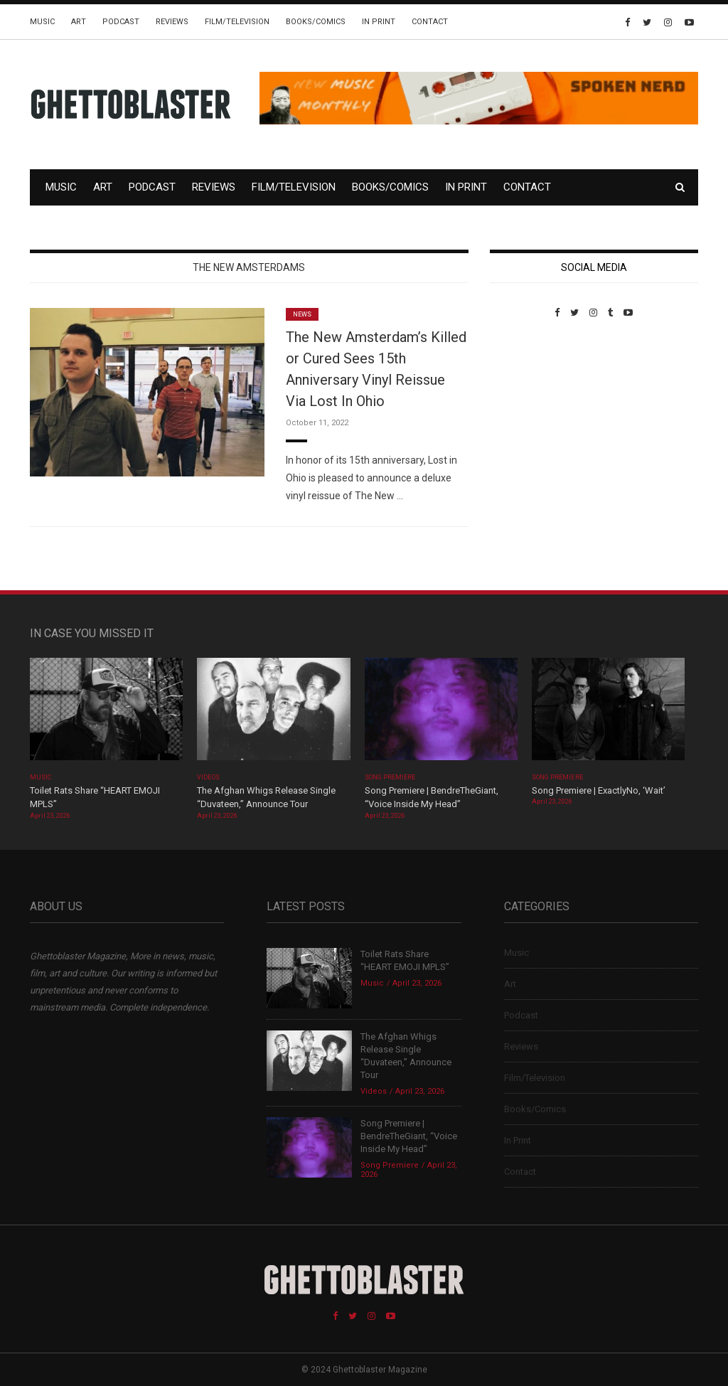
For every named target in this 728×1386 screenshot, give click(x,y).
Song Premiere (390, 777)
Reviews (172, 21)
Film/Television (237, 21)
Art (78, 21)
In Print (378, 21)
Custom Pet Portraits (531, 415)
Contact (430, 21)
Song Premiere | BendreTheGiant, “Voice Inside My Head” (408, 1136)
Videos (208, 777)
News (302, 314)
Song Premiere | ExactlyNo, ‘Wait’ (598, 790)
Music (42, 21)
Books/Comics (316, 21)
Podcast (120, 21)
